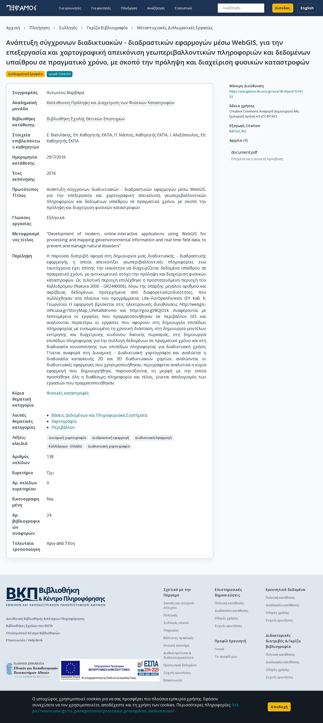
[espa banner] (109, 670)
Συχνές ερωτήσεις (177, 673)
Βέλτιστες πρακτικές (178, 638)
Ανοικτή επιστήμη (176, 645)
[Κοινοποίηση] (211, 75)
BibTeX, (235, 131)
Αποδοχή (279, 706)
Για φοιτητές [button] (101, 8)
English (307, 8)
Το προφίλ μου (226, 656)
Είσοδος (282, 8)
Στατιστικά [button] (183, 8)
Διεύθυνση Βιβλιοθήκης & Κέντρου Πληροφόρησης (45, 618)
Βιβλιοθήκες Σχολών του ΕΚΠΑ (29, 625)
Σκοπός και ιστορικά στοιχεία (179, 605)
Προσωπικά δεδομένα (180, 665)
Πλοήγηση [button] (129, 8)
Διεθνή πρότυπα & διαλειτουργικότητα (178, 655)
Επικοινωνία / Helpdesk (24, 640)
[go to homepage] (21, 8)
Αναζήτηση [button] (156, 8)
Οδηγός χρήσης (226, 618)
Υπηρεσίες (171, 630)
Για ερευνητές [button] (70, 8)
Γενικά (219, 649)
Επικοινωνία (173, 680)
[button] (67, 438)
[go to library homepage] (55, 596)
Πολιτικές (170, 615)
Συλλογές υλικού (176, 623)
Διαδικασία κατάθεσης (231, 611)
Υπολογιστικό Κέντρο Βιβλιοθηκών (33, 633)
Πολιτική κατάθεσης (229, 603)
